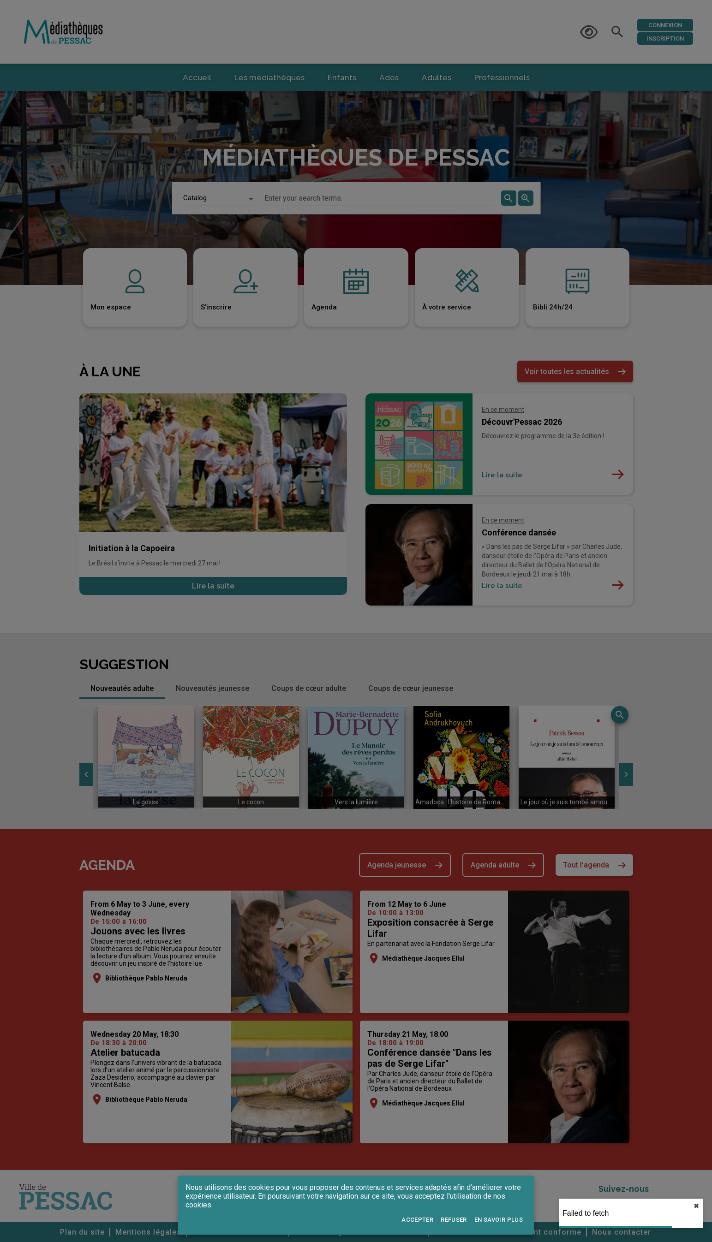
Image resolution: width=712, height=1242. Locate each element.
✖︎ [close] (696, 1206)
